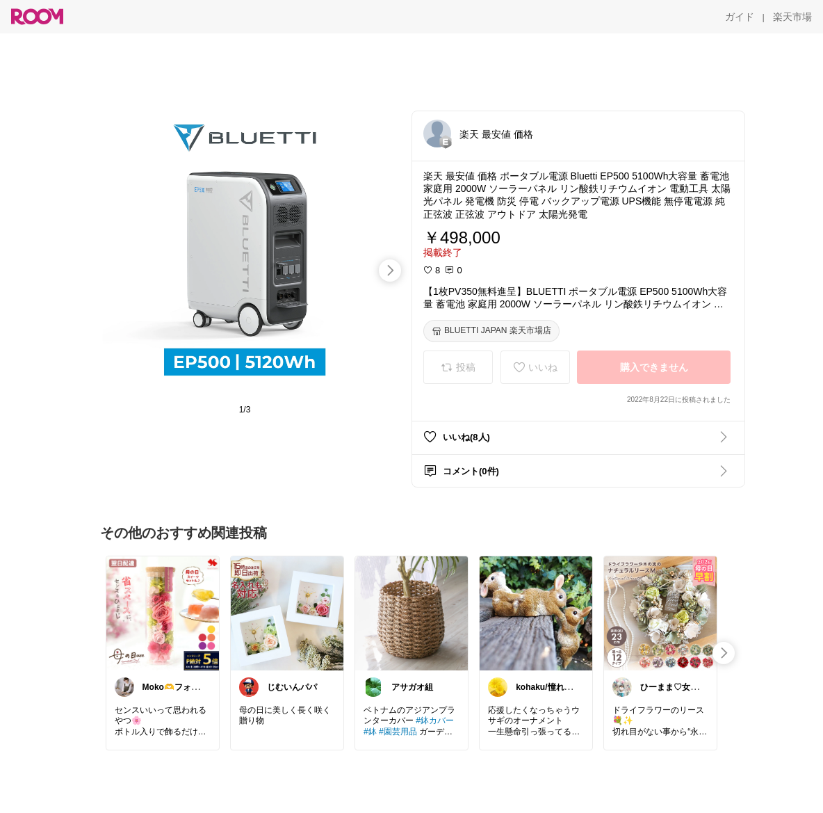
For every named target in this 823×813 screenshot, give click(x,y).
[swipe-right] (390, 270)
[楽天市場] (792, 16)
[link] (162, 612)
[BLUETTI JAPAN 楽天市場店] (491, 331)
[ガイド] (739, 16)
